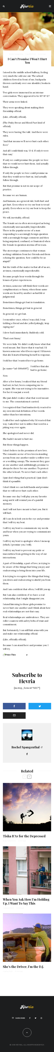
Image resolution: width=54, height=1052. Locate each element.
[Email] (14, 715)
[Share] (14, 706)
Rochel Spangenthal (16, 54)
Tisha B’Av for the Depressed (24, 836)
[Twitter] (35, 1018)
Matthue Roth (8, 971)
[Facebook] (30, 1018)
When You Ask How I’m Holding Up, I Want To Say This (26, 901)
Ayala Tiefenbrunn (9, 841)
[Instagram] (41, 1018)
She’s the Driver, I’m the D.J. (23, 966)
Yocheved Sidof (8, 908)
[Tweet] (40, 706)
